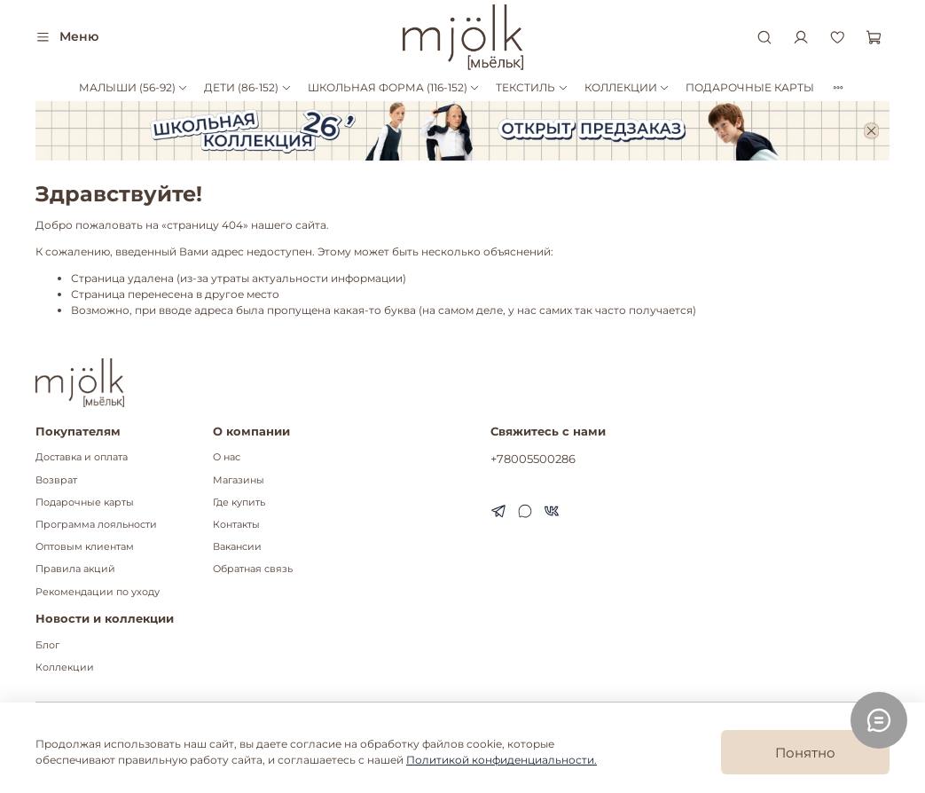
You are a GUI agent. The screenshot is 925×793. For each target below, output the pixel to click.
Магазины (238, 480)
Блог (47, 645)
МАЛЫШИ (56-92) (133, 87)
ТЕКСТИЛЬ (532, 87)
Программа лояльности (96, 524)
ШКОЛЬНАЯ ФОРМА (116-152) (394, 87)
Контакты (236, 524)
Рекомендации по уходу (97, 592)
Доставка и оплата (81, 457)
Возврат (56, 480)
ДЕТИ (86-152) (247, 87)
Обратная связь (253, 569)
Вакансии (237, 547)
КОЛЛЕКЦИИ (627, 87)
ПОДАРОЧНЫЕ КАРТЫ (750, 87)
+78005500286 (533, 458)
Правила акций (75, 569)
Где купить (239, 502)
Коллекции (64, 667)
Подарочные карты (84, 502)
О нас (226, 457)
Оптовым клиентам (84, 547)
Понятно (805, 752)
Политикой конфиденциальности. (501, 759)
